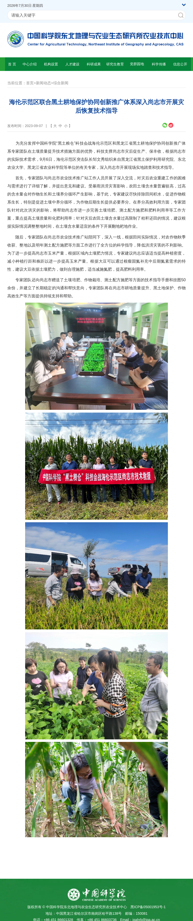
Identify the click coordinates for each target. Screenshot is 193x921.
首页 (30, 83)
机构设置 (51, 64)
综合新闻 (60, 83)
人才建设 (72, 64)
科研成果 (94, 64)
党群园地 (137, 64)
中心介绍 (30, 64)
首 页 (12, 64)
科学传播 (159, 64)
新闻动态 (43, 83)
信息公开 (180, 64)
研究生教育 (115, 64)
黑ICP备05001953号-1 (148, 907)
